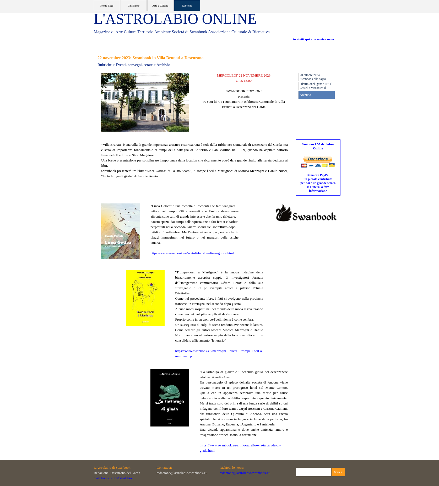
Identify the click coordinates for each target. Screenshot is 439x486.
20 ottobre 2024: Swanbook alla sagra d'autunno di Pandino (313, 79)
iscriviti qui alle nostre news (313, 39)
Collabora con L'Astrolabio (113, 478)
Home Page (106, 5)
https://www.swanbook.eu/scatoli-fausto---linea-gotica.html (192, 253)
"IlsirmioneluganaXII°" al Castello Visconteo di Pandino (316, 88)
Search (338, 472)
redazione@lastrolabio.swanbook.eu (245, 473)
